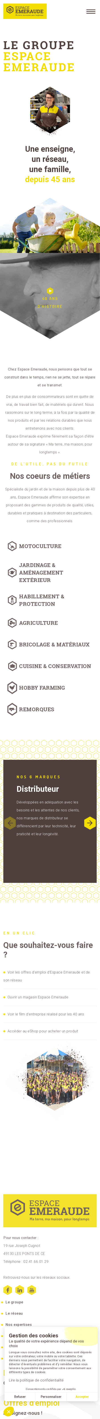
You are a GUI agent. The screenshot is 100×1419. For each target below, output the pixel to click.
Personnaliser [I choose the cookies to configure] (51, 1396)
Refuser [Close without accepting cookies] (20, 1396)
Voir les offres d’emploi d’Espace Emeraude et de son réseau (46, 976)
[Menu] (91, 11)
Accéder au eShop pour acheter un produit (43, 1031)
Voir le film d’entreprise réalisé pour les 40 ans (46, 1014)
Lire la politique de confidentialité (36, 1380)
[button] (90, 823)
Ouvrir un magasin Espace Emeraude (38, 997)
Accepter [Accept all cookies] (82, 1396)
